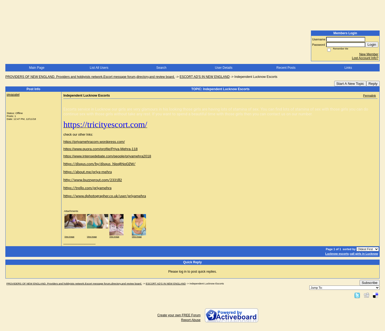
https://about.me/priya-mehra (87, 171)
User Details (223, 68)
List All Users (99, 68)
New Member (368, 54)
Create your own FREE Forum (179, 315)
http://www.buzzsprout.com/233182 (92, 179)
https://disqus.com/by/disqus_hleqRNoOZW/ (99, 163)
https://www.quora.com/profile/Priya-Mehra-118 (100, 149)
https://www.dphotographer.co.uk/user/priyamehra (104, 195)
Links (348, 68)
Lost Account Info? (365, 58)
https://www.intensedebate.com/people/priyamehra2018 (107, 156)
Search (161, 68)
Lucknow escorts (337, 253)
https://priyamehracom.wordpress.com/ (94, 142)
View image (69, 236)
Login (371, 45)
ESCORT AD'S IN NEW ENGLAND (205, 77)
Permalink (369, 95)
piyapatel (13, 95)
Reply (373, 84)
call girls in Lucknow (364, 253)
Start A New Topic (350, 84)
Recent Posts (285, 68)
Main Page (36, 68)
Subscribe (370, 283)
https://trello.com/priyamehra (87, 187)
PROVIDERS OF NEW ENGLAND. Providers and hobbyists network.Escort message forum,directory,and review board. (90, 77)
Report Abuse (191, 320)
